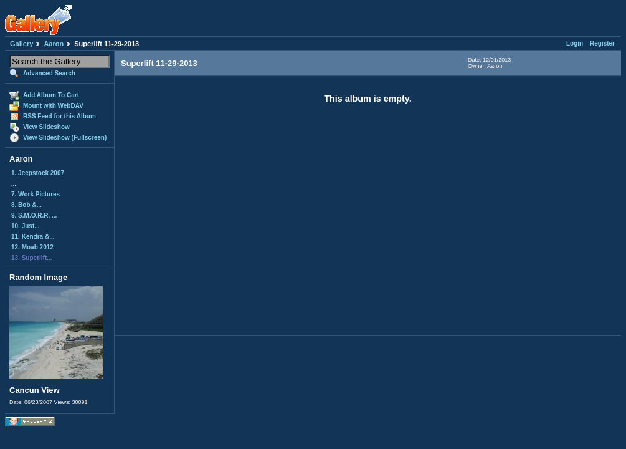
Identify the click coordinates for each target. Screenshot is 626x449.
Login (574, 43)
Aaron (54, 43)
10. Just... (25, 226)
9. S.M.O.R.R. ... (34, 215)
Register (602, 43)
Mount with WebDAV (53, 105)
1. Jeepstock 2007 (37, 173)
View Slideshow (46, 126)
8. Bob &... (26, 204)
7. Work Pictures (35, 194)
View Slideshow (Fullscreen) (65, 137)
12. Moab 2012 (32, 247)
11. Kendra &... (32, 236)
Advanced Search (49, 73)
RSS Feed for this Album (59, 116)
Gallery (21, 43)
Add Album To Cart (51, 95)
